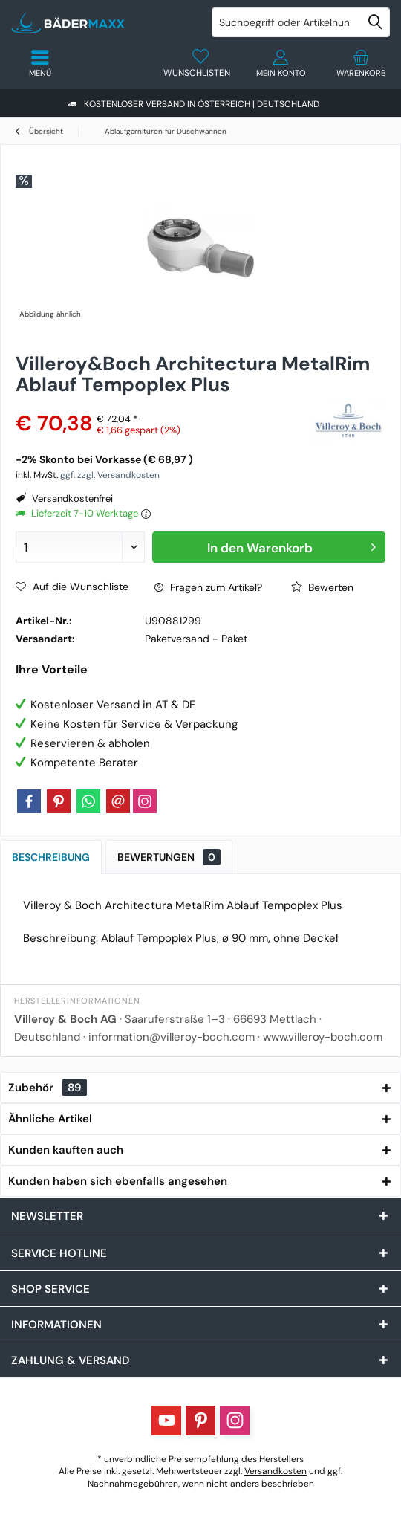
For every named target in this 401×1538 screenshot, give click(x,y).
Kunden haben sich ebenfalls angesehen (117, 1181)
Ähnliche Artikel (50, 1118)
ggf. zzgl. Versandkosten (110, 475)
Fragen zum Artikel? (208, 587)
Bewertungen (169, 857)
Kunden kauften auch (65, 1150)
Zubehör (47, 1087)
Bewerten (322, 587)
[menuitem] (361, 63)
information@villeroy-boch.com (171, 1037)
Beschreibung (51, 857)
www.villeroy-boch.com (322, 1037)
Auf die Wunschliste (72, 586)
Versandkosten (275, 1471)
